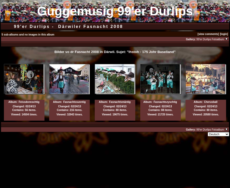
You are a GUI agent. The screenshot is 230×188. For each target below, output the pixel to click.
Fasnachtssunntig (74, 102)
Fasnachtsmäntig (120, 102)
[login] (224, 34)
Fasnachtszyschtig (165, 102)
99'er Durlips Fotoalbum (212, 39)
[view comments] (208, 34)
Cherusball (210, 102)
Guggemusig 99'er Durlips (115, 11)
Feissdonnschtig (29, 102)
